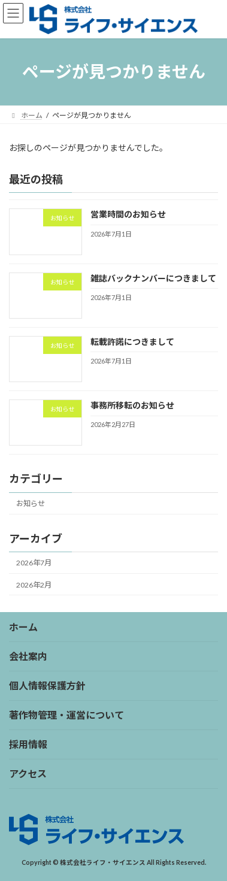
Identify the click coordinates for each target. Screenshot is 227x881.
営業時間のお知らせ (128, 214)
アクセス (28, 773)
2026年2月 (34, 584)
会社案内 (28, 656)
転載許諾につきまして (132, 342)
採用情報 (28, 744)
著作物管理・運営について (66, 714)
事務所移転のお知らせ (132, 405)
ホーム (23, 626)
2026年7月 (34, 562)
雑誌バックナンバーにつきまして (153, 278)
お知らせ (30, 503)
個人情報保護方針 (47, 685)
